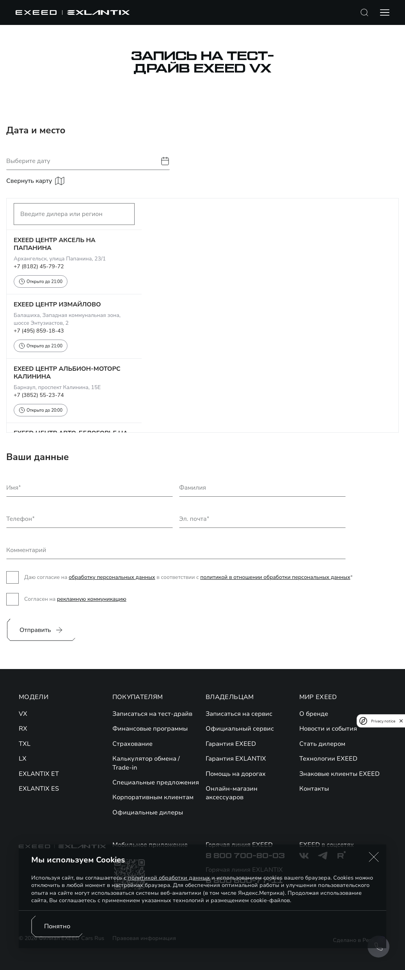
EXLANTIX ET (39, 774)
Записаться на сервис (239, 714)
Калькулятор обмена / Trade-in (146, 763)
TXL (24, 744)
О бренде (313, 714)
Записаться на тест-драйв (152, 714)
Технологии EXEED (328, 758)
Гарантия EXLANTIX (236, 758)
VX (23, 714)
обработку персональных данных (112, 577)
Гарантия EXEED (231, 744)
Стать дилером (322, 744)
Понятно (57, 926)
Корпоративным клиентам (153, 797)
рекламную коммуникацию (91, 599)
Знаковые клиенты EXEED (339, 774)
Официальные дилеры (147, 812)
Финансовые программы (150, 728)
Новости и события (328, 728)
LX (23, 758)
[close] (401, 720)
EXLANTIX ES (39, 788)
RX (23, 728)
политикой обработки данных (169, 877)
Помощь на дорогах (236, 774)
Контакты (314, 788)
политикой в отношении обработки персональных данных (275, 577)
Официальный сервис (240, 728)
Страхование (132, 744)
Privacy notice (383, 721)
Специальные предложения (155, 782)
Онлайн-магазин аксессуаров (232, 793)
